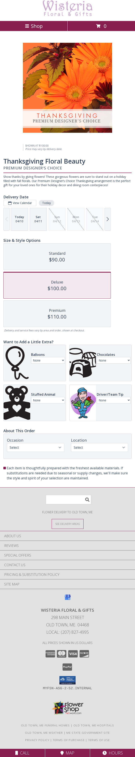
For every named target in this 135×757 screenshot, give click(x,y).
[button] (67, 680)
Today (46, 203)
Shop (34, 25)
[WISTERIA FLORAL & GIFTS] (67, 15)
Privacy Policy (37, 740)
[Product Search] (68, 499)
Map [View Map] (67, 753)
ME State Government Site (88, 733)
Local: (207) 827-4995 (67, 632)
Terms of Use (99, 740)
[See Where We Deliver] (68, 524)
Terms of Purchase (69, 740)
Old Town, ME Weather (44, 733)
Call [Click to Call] (22, 753)
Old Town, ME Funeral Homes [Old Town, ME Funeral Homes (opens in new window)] (45, 725)
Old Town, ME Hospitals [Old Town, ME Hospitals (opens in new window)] (93, 725)
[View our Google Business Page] (67, 599)
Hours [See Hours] (112, 753)
